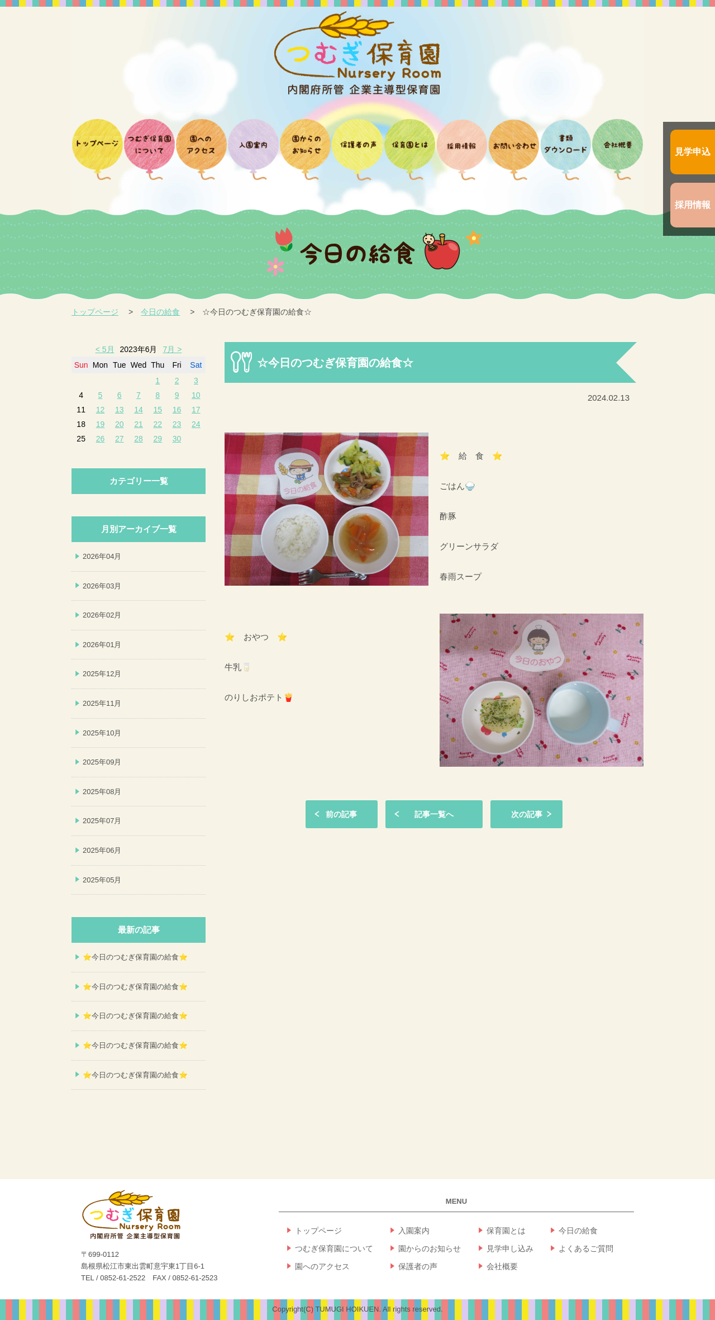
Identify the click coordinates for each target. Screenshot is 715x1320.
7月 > (172, 349)
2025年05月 (102, 880)
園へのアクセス (322, 1266)
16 (177, 409)
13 (119, 409)
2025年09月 (102, 762)
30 (177, 438)
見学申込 (693, 151)
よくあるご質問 (586, 1248)
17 (196, 409)
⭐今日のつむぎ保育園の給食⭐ (135, 957)
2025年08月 (102, 791)
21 (138, 424)
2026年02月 (102, 615)
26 (100, 438)
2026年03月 (102, 586)
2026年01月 (102, 644)
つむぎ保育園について (334, 1248)
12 (100, 409)
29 (157, 438)
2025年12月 (102, 674)
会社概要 (502, 1266)
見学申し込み (510, 1248)
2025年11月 (102, 703)
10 (196, 395)
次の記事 (526, 814)
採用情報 (693, 205)
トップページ (95, 311)
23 (177, 424)
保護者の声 (417, 1266)
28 (138, 438)
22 (157, 424)
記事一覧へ (434, 814)
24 (196, 424)
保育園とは (506, 1230)
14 (138, 409)
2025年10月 (102, 733)
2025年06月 (102, 850)
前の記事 (341, 814)
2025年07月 (102, 820)
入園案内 (414, 1230)
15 (157, 409)
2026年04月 (102, 556)
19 (100, 424)
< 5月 (105, 349)
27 (119, 438)
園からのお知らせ (429, 1248)
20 (119, 424)
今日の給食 (160, 311)
